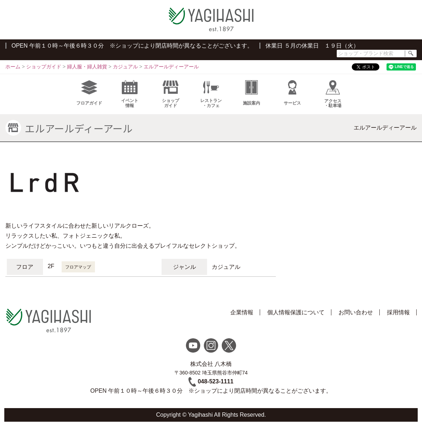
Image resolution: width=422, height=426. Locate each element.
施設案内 (251, 93)
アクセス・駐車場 (332, 94)
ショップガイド (170, 94)
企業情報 (241, 312)
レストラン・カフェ (211, 94)
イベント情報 (129, 94)
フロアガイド (89, 93)
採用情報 (398, 312)
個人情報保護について (296, 312)
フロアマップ (78, 267)
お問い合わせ (356, 312)
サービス (292, 93)
